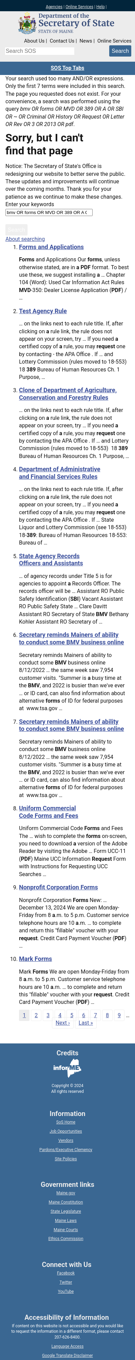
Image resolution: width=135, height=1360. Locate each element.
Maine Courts (66, 1229)
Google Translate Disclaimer (67, 1355)
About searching (25, 239)
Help (100, 6)
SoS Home (65, 1122)
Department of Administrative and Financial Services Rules (59, 472)
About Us (34, 41)
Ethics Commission (65, 1238)
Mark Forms (35, 958)
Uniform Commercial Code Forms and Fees (48, 812)
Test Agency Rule (43, 311)
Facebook (66, 1273)
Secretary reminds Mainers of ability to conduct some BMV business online (71, 638)
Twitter (65, 1282)
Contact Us (62, 41)
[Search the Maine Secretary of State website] (39, 51)
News (86, 41)
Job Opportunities (66, 1131)
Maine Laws (66, 1220)
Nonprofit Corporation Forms (58, 887)
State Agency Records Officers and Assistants (51, 559)
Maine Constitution (66, 1202)
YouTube (66, 1291)
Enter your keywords (29, 204)
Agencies (54, 6)
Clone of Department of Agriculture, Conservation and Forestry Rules (68, 393)
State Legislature (66, 1211)
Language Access (68, 1346)
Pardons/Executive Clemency (65, 1149)
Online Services (79, 6)
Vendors (65, 1140)
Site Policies (66, 1159)
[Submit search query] (120, 51)
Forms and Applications (51, 246)
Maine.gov (65, 1193)
